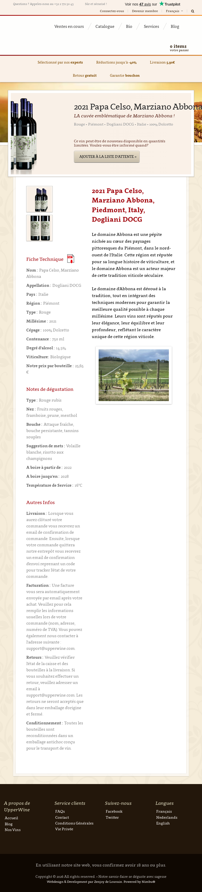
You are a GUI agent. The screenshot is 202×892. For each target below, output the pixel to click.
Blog (175, 26)
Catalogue (104, 26)
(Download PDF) (70, 258)
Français (175, 11)
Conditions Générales (74, 823)
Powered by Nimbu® (139, 882)
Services (151, 26)
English (163, 823)
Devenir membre (145, 11)
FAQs (60, 811)
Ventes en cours (69, 26)
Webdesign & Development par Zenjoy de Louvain (84, 882)
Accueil (11, 818)
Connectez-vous (112, 11)
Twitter (112, 817)
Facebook (114, 811)
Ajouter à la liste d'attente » (108, 156)
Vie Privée (64, 829)
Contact (62, 817)
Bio (129, 26)
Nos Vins (13, 829)
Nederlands (166, 817)
